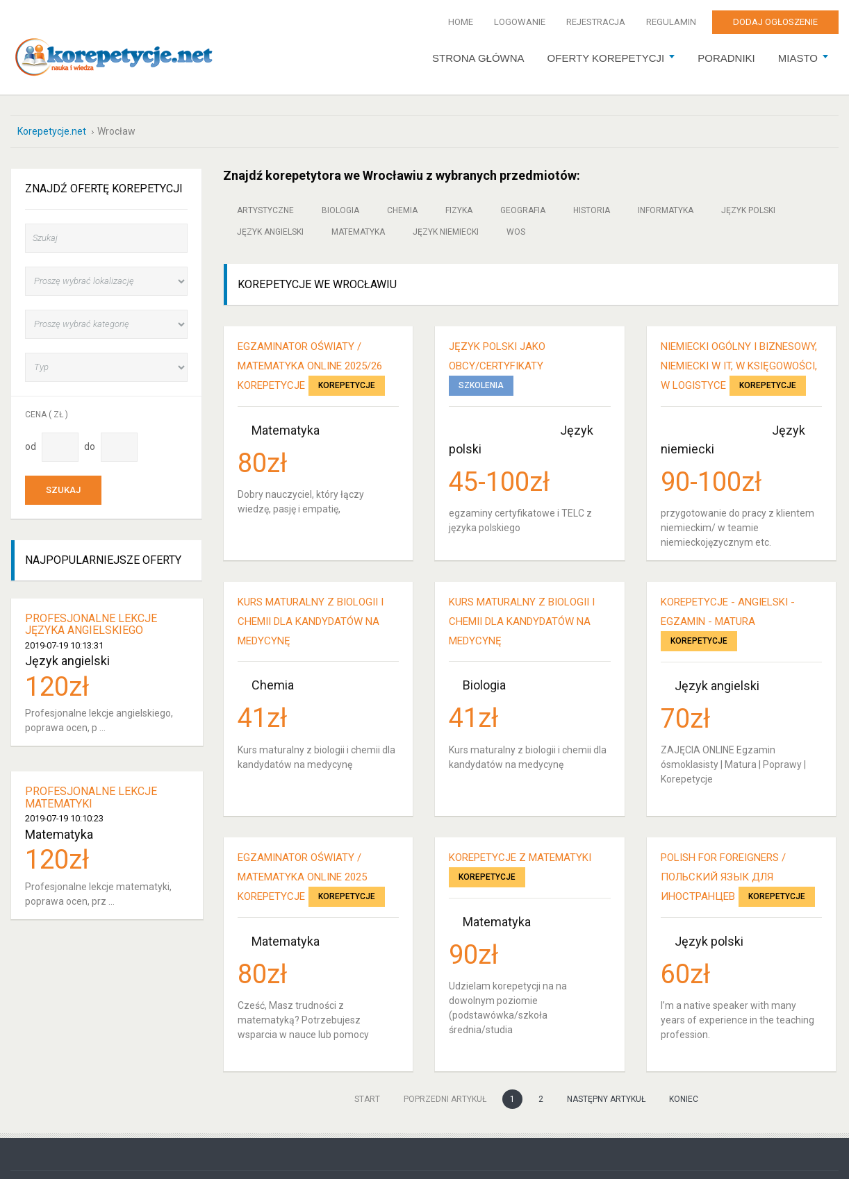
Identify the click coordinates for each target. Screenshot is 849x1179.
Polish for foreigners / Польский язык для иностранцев (723, 877)
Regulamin (671, 22)
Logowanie (519, 22)
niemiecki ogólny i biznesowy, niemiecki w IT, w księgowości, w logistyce (739, 366)
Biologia (340, 210)
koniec (683, 1099)
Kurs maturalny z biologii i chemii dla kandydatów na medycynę (311, 621)
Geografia (522, 210)
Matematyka (358, 232)
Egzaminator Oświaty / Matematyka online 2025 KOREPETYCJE (302, 877)
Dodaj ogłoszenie (775, 22)
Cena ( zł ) (46, 414)
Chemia (402, 210)
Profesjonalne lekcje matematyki (91, 797)
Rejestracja (595, 22)
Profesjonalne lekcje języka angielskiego (91, 624)
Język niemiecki (446, 232)
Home (460, 22)
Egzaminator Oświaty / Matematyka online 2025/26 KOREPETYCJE (310, 366)
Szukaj (63, 490)
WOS (515, 232)
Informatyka (665, 210)
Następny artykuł (606, 1099)
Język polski (748, 210)
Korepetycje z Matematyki (520, 857)
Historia (591, 210)
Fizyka (458, 210)
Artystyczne (265, 210)
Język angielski (270, 232)
